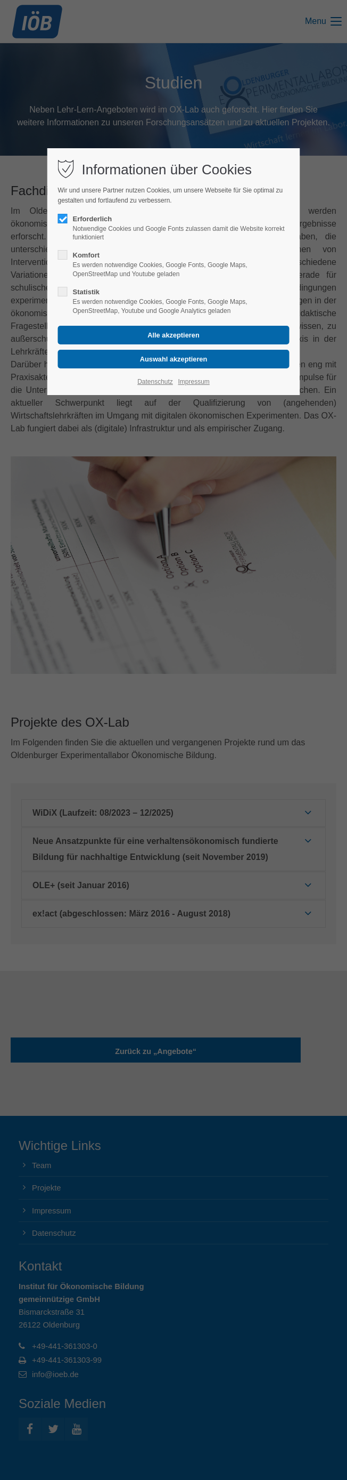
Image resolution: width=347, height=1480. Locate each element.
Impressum (193, 381)
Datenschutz (155, 381)
